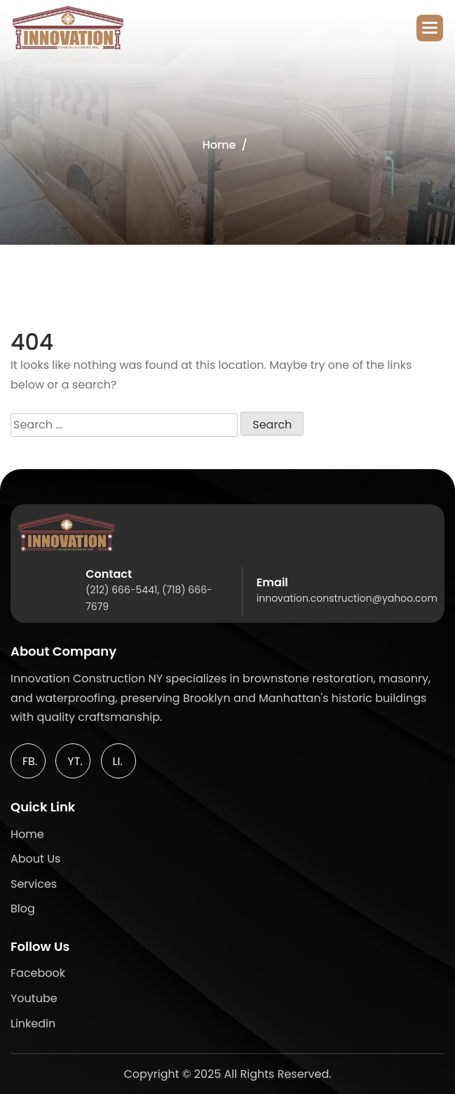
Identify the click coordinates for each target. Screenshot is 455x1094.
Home (219, 145)
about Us (35, 859)
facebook (38, 973)
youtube (34, 998)
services (34, 884)
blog (23, 908)
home (27, 834)
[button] (429, 28)
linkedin (33, 1023)
